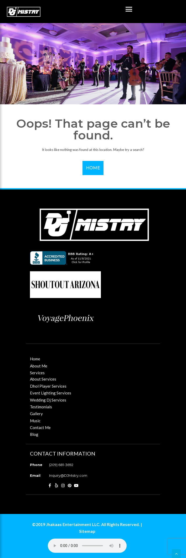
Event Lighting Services (50, 393)
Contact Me (40, 427)
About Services (43, 379)
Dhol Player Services (48, 386)
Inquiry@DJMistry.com (68, 475)
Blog (34, 434)
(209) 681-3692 (61, 465)
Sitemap (87, 531)
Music (35, 420)
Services (37, 372)
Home (93, 167)
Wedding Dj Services (48, 400)
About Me (38, 366)
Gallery (36, 413)
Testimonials (41, 406)
